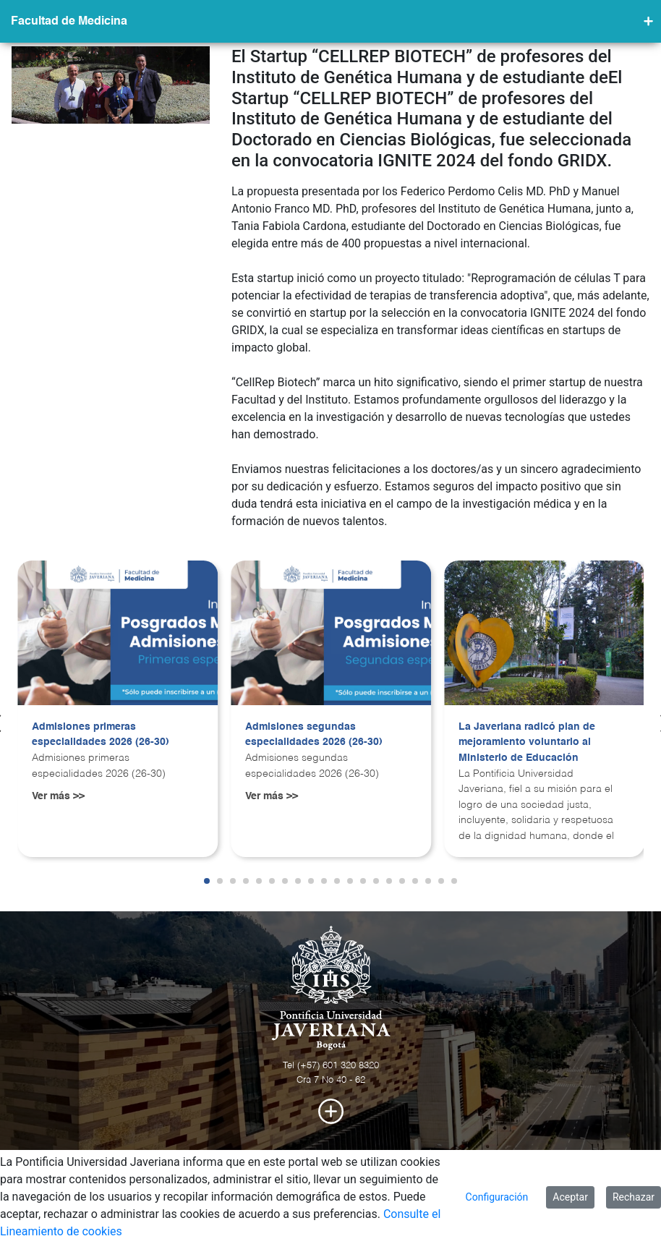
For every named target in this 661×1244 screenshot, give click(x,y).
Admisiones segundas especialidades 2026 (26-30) (314, 735)
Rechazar (633, 1197)
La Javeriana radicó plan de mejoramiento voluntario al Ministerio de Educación (527, 742)
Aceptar (570, 1197)
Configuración (497, 1197)
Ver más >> (58, 796)
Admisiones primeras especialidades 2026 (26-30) (100, 735)
